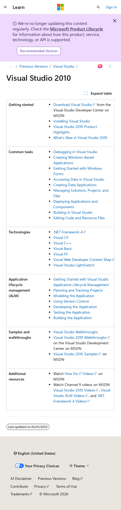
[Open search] (98, 7)
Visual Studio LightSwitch (73, 264)
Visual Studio (63, 66)
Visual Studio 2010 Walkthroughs (80, 337)
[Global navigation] (5, 7)
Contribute (19, 486)
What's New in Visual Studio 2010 (80, 137)
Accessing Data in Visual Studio (78, 179)
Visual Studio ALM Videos (81, 393)
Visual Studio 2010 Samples (75, 353)
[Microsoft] (60, 7)
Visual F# (60, 253)
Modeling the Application (73, 295)
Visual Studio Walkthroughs (75, 331)
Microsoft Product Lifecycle (76, 28)
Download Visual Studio (72, 104)
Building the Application (72, 317)
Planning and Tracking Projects (78, 290)
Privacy (40, 486)
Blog (75, 478)
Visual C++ (62, 242)
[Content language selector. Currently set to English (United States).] (35, 453)
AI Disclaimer (21, 478)
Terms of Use (66, 486)
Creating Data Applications (75, 184)
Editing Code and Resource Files (79, 217)
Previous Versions (33, 66)
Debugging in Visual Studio (75, 151)
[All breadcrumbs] (11, 66)
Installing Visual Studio (71, 121)
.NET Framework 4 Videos (78, 398)
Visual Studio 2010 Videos (74, 390)
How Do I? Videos (79, 373)
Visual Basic (62, 248)
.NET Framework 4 (68, 231)
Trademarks (20, 493)
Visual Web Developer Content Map (82, 259)
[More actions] (110, 66)
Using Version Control (71, 301)
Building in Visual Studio (72, 212)
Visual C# (60, 237)
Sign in (111, 6)
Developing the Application (75, 306)
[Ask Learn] (100, 66)
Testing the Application (71, 312)
